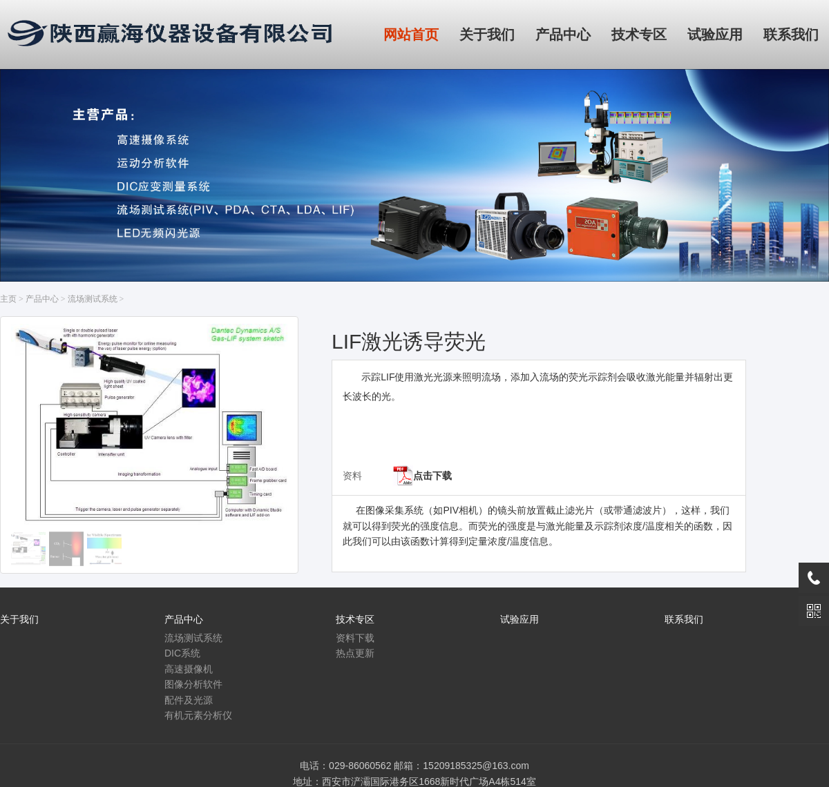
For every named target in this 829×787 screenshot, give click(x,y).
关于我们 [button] (487, 34)
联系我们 (684, 619)
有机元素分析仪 (198, 715)
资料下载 (355, 637)
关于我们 (19, 619)
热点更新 (355, 653)
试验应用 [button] (715, 34)
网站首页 (411, 34)
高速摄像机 (188, 668)
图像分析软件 (193, 684)
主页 (8, 299)
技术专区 (355, 619)
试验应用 (519, 619)
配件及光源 (188, 700)
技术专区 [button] (639, 34)
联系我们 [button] (791, 34)
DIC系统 (182, 653)
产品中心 (42, 299)
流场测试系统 (92, 299)
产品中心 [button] (563, 34)
